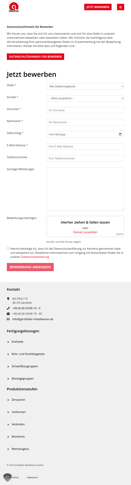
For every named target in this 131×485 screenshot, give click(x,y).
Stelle (11, 85)
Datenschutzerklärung (35, 257)
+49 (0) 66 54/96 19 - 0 (26, 308)
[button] (35, 56)
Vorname (14, 109)
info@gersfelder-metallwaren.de (32, 319)
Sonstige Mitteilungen (20, 169)
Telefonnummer (17, 157)
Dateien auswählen (85, 232)
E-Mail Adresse (17, 145)
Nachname (15, 121)
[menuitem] (65, 341)
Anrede (12, 97)
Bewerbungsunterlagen (22, 218)
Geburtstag (15, 133)
